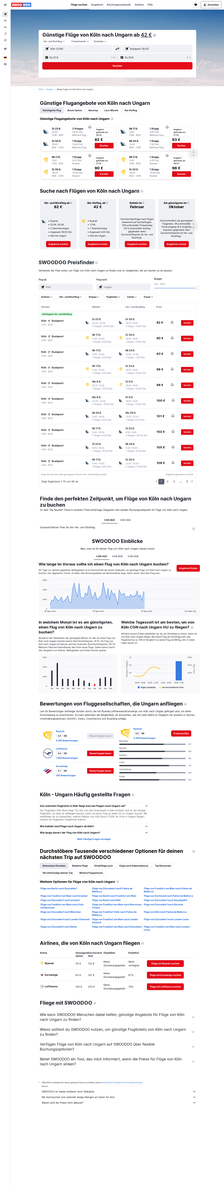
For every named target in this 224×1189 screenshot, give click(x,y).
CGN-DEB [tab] (125, 520)
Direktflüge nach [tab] (103, 865)
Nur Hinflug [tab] (131, 110)
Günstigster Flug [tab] (51, 110)
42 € (146, 35)
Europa (50, 89)
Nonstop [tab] (93, 110)
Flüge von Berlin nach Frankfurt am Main (114, 896)
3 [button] (174, 481)
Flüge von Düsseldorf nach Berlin (58, 926)
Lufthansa (61, 748)
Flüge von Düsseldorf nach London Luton (166, 919)
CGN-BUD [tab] (109, 520)
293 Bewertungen (66, 775)
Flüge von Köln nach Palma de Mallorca (165, 912)
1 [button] (161, 481)
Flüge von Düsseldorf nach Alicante (163, 904)
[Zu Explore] (5, 40)
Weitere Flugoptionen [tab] (91, 873)
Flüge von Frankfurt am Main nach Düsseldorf (117, 926)
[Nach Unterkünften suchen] (5, 21)
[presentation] (154, 35)
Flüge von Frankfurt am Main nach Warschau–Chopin (117, 906)
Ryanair (60, 731)
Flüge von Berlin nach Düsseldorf (58, 888)
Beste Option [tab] (75, 110)
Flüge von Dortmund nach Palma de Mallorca (168, 896)
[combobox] (54, 41)
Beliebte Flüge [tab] (80, 865)
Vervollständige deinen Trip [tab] (57, 873)
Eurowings (62, 766)
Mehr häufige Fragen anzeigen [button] (94, 839)
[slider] (197, 288)
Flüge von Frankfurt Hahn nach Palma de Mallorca (114, 913)
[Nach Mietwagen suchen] (5, 27)
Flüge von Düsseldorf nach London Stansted (64, 919)
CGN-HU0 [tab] (101, 556)
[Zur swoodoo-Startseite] (21, 5)
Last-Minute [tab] (111, 110)
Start (41, 89)
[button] (5, 4)
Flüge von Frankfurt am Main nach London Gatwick (115, 921)
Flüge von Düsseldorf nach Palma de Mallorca (112, 890)
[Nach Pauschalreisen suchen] (5, 34)
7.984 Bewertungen (67, 758)
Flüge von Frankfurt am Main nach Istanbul (63, 896)
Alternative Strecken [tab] (54, 865)
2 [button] (167, 481)
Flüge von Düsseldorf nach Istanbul (60, 900)
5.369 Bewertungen (67, 740)
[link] (58, 244)
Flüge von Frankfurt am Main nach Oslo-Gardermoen (62, 906)
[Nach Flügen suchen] (5, 14)
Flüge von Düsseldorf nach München (60, 912)
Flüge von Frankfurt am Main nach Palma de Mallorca (168, 890)
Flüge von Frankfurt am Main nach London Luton (167, 928)
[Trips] (5, 49)
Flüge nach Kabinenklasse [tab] (133, 865)
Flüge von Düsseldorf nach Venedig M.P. (166, 900)
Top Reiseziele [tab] (163, 865)
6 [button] (187, 481)
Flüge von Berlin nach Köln (106, 900)
